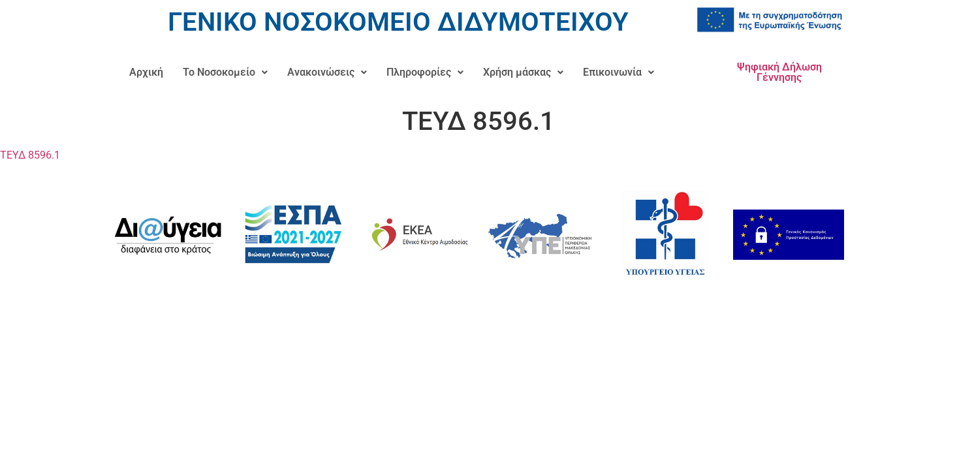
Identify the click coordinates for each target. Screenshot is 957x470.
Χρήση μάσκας (523, 72)
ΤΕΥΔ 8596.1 (30, 155)
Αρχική (146, 72)
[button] (225, 72)
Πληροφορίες (424, 72)
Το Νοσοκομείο (225, 72)
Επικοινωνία (618, 72)
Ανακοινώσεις (327, 72)
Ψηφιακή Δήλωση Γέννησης (779, 72)
